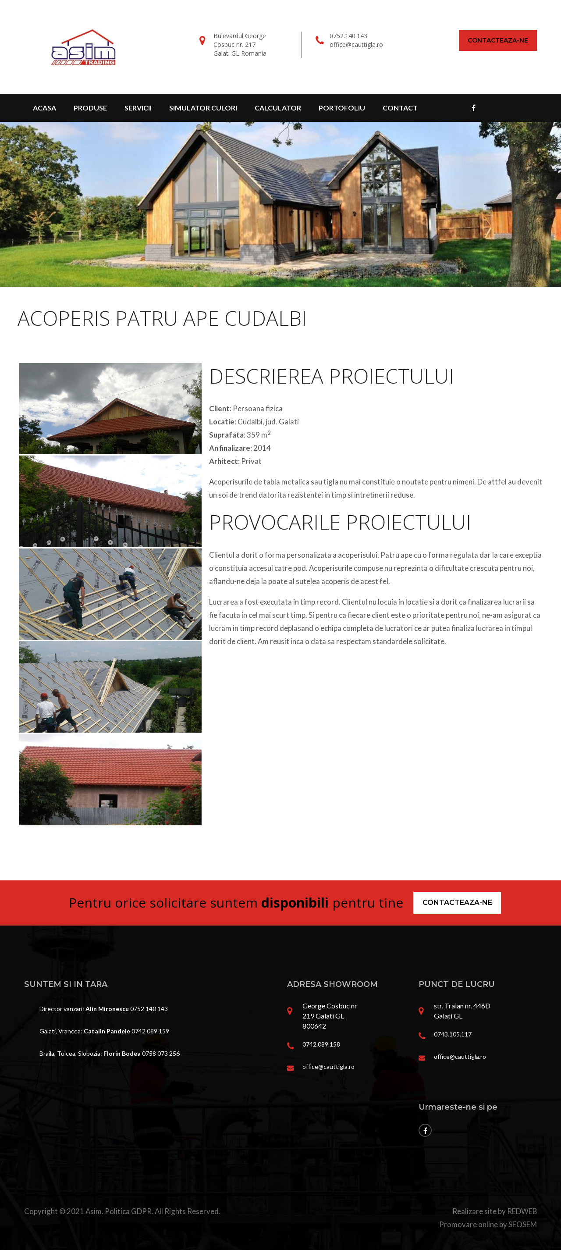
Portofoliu (342, 107)
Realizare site (474, 1211)
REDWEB (522, 1211)
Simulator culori (203, 107)
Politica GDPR (128, 1211)
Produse (90, 107)
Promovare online (468, 1224)
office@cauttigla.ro (356, 44)
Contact (400, 107)
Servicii (138, 107)
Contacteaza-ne (498, 40)
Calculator (278, 107)
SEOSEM (522, 1224)
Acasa (44, 107)
